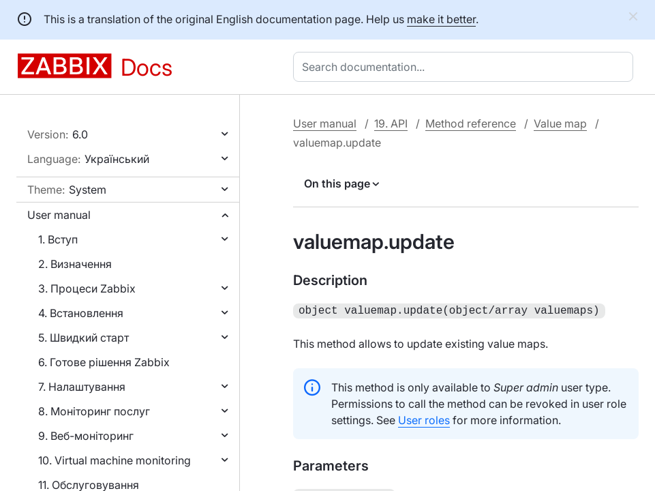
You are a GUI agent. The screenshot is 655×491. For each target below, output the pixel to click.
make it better (441, 19)
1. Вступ (58, 239)
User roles (424, 419)
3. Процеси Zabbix (87, 288)
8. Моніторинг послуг (94, 411)
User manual (59, 215)
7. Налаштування (81, 386)
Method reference (470, 123)
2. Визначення (75, 264)
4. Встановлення (80, 313)
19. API (391, 123)
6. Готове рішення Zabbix (104, 362)
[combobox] (466, 67)
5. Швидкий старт (83, 337)
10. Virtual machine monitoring (114, 460)
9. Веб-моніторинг (86, 436)
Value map (560, 123)
